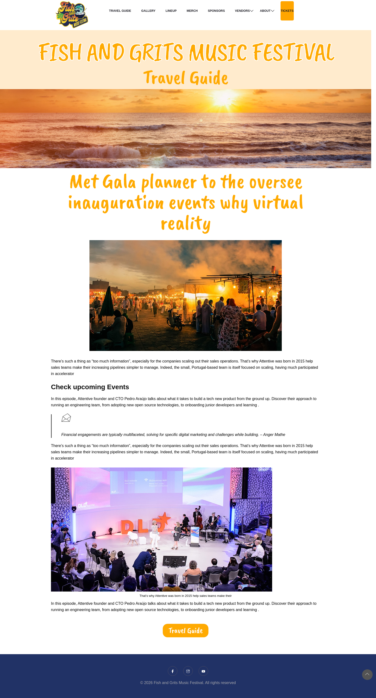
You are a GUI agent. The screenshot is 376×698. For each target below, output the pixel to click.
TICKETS (287, 11)
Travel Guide (120, 11)
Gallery (148, 11)
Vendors (242, 11)
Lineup (171, 11)
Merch (192, 11)
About (265, 11)
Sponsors (216, 11)
